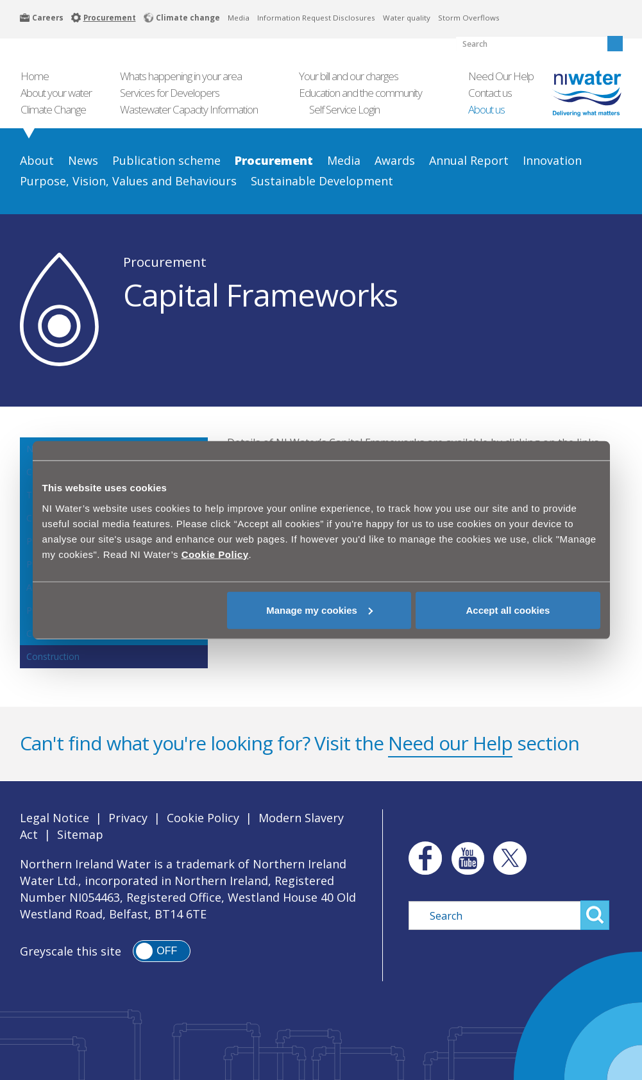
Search (594, 915)
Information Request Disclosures (316, 17)
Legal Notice (54, 817)
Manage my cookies (319, 609)
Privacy (128, 817)
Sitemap (80, 834)
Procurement (165, 262)
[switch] (161, 951)
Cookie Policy (203, 817)
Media (238, 17)
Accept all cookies (508, 609)
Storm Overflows (469, 17)
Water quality (406, 17)
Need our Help (450, 743)
